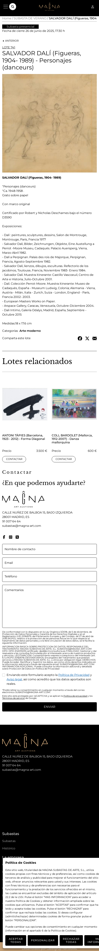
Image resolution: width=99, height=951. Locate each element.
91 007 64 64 (11, 521)
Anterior (10, 40)
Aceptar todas (16, 940)
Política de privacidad (75, 696)
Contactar (14, 459)
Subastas (9, 841)
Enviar (49, 707)
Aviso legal (14, 679)
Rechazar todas (71, 940)
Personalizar (43, 940)
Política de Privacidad (73, 675)
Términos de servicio (13, 698)
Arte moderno (30, 331)
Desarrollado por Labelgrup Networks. (49, 948)
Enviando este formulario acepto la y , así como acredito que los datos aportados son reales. (49, 679)
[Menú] (5, 6)
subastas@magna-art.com (21, 526)
